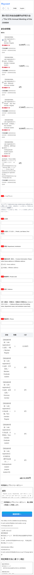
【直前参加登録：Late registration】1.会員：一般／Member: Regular (10, 40)
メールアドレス (6, 196)
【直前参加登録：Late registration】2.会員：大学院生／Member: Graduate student (10, 61)
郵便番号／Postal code (9, 276)
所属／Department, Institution (11, 246)
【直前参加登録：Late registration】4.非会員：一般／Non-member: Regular (10, 102)
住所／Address (6, 289)
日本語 (14, 8)
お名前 (4, 219)
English (22, 8)
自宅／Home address (9, 264)
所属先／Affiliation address (10, 267)
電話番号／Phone (7, 319)
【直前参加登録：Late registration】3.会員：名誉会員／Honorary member (10, 82)
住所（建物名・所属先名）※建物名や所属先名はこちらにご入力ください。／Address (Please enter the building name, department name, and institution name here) (17, 304)
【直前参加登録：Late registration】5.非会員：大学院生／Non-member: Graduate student (10, 123)
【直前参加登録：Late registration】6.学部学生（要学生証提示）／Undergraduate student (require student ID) (10, 147)
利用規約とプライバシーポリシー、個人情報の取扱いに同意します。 (18, 503)
